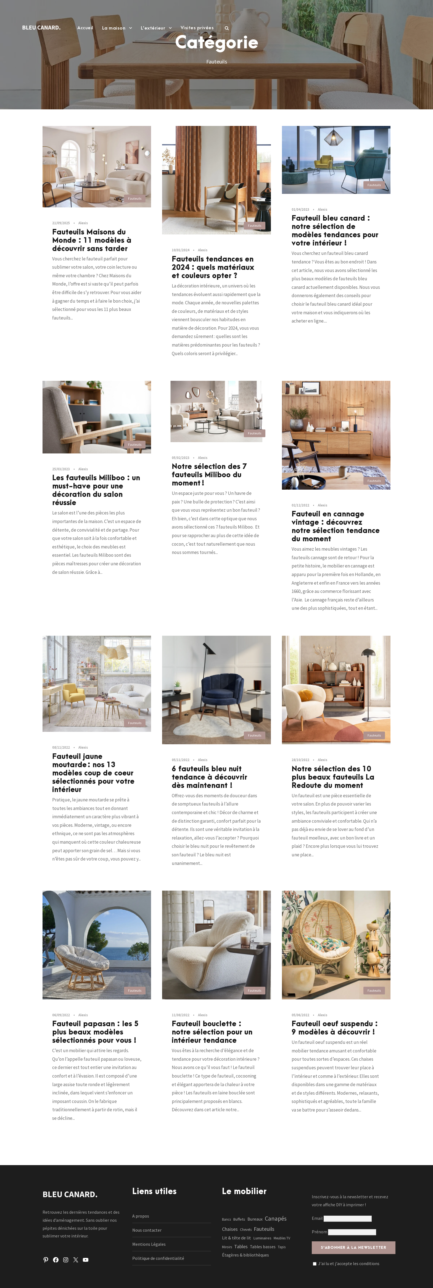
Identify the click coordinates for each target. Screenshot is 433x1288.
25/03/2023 (61, 469)
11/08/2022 (180, 1015)
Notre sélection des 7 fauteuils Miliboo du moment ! (209, 475)
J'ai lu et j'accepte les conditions (348, 1263)
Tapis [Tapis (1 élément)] (282, 1247)
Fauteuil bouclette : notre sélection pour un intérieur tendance (212, 1032)
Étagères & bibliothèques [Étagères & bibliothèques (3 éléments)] (245, 1255)
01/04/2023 (300, 209)
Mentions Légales (149, 1244)
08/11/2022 (61, 747)
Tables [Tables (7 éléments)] (241, 1246)
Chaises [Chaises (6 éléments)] (230, 1229)
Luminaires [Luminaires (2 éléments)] (262, 1238)
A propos (140, 1216)
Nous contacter (147, 1230)
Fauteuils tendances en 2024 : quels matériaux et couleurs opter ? (213, 267)
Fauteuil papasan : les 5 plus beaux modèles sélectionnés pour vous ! (95, 1032)
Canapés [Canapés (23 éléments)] (276, 1218)
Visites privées (197, 27)
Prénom (319, 1231)
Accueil (85, 27)
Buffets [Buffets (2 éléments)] (239, 1219)
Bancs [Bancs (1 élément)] (226, 1219)
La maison (114, 28)
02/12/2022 (300, 505)
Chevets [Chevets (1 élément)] (246, 1229)
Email (342, 1218)
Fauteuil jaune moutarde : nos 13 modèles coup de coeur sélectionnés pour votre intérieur (93, 773)
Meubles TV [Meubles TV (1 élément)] (282, 1238)
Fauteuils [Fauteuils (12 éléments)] (264, 1229)
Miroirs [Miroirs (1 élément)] (227, 1247)
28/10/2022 (300, 760)
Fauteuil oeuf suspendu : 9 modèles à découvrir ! (335, 1028)
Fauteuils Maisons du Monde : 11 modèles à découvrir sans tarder (91, 240)
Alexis (83, 223)
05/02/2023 (180, 457)
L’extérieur (153, 28)
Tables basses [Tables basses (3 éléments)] (263, 1246)
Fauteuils (134, 198)
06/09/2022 (61, 1015)
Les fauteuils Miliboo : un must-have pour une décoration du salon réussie (96, 490)
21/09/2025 (61, 223)
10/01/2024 (180, 250)
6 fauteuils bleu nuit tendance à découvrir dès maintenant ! (209, 777)
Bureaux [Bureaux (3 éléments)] (255, 1219)
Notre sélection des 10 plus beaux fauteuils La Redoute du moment (333, 777)
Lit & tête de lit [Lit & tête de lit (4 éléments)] (236, 1238)
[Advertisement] (216, 89)
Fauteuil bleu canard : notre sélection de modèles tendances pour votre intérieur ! (335, 230)
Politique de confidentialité (158, 1258)
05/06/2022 (300, 1015)
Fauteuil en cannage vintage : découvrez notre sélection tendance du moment (336, 526)
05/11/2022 (180, 760)
